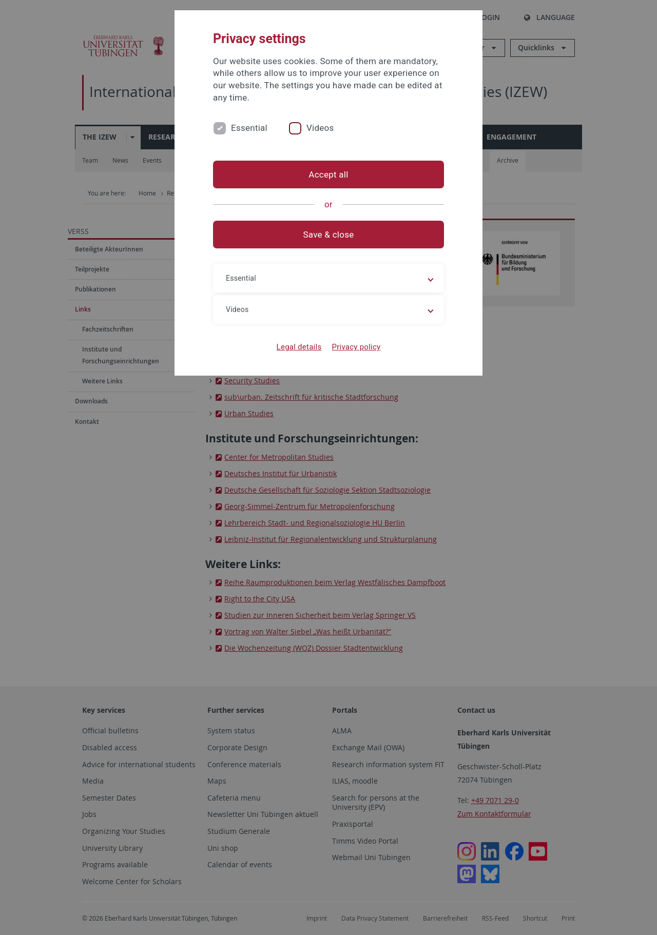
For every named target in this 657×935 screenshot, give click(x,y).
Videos (320, 128)
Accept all (328, 174)
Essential (249, 128)
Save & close (328, 234)
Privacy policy (356, 347)
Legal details (299, 347)
